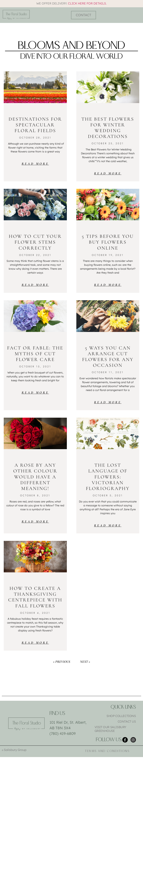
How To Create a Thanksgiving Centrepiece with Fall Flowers (35, 597)
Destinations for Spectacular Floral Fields (35, 124)
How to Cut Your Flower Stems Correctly (35, 242)
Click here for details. (87, 3)
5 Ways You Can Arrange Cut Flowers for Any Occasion (108, 356)
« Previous (61, 662)
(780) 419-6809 (63, 733)
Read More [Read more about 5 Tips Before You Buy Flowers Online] (107, 285)
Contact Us (127, 721)
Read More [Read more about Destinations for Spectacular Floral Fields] (35, 164)
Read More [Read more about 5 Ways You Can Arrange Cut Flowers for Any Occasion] (107, 402)
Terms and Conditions (107, 751)
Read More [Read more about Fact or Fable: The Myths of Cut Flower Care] (35, 392)
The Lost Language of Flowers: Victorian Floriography (108, 476)
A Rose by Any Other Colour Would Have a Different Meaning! (35, 476)
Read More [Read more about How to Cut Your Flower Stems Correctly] (35, 285)
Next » (85, 662)
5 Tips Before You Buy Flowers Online (108, 242)
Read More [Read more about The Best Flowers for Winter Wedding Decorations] (107, 173)
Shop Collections (121, 716)
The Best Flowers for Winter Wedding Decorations (107, 127)
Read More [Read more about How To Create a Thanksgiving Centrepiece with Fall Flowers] (35, 643)
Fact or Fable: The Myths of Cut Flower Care (35, 353)
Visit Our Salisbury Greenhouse (110, 729)
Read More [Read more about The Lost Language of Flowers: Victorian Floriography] (107, 525)
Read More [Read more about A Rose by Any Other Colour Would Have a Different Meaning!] (35, 521)
